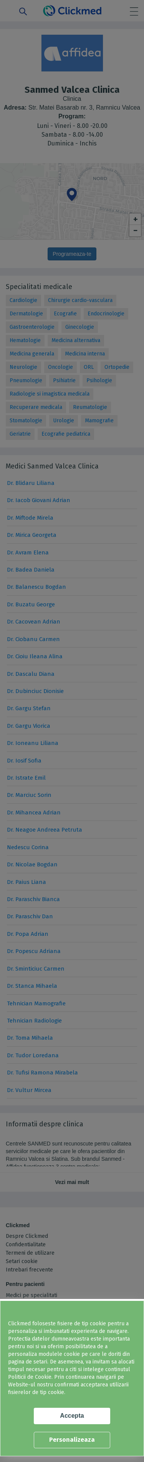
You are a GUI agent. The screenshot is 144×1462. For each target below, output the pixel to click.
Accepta (72, 1415)
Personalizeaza (72, 1439)
